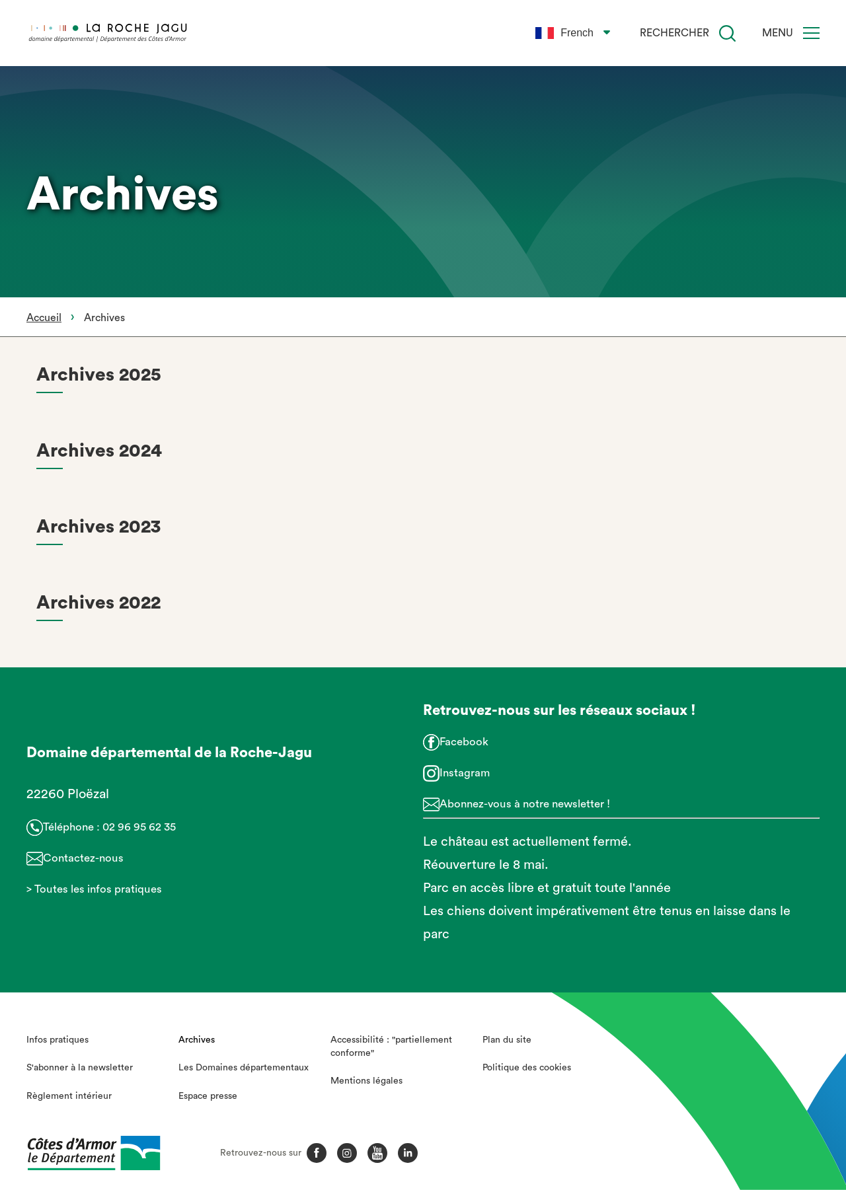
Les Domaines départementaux (243, 1067)
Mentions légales (366, 1081)
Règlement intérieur (69, 1096)
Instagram (465, 772)
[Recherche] (727, 33)
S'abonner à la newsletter (79, 1067)
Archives (196, 1040)
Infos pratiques (57, 1040)
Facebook (464, 741)
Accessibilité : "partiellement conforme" (391, 1046)
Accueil (43, 318)
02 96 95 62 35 (139, 827)
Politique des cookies (526, 1067)
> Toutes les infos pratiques (94, 889)
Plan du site (506, 1040)
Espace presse (207, 1096)
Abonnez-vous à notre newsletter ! (525, 803)
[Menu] (811, 33)
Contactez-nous (83, 858)
